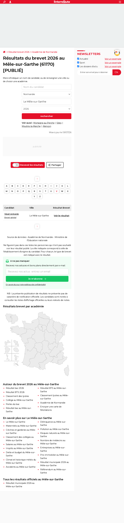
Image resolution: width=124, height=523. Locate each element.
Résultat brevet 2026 (18, 52)
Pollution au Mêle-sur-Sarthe (54, 429)
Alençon (47, 126)
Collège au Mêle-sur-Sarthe (19, 400)
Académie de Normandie (44, 52)
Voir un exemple (113, 59)
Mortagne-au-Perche (43, 123)
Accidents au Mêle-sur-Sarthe (20, 467)
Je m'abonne (35, 279)
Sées (59, 123)
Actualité (82, 59)
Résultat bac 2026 (15, 388)
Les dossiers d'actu (87, 66)
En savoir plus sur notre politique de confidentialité (26, 285)
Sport (81, 62)
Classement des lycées (17, 396)
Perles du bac (12, 404)
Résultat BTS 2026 (15, 392)
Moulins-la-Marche (31, 126)
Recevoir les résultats (27, 165)
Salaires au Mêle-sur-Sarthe (19, 444)
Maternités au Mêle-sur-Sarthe (21, 426)
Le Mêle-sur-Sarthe (15, 422)
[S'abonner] (99, 72)
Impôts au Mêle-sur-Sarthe (19, 448)
